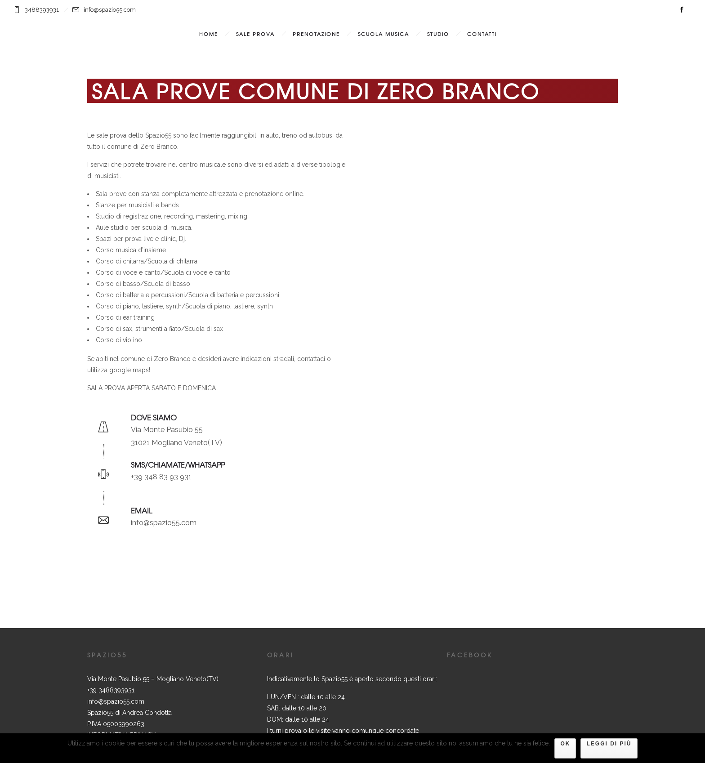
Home (208, 33)
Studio (438, 33)
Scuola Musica (383, 33)
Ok (565, 744)
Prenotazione (316, 33)
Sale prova (255, 33)
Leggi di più (608, 744)
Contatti (482, 33)
